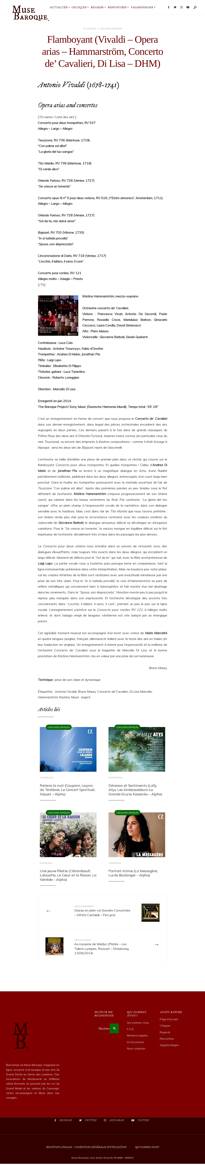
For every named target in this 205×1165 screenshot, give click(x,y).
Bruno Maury (87, 691)
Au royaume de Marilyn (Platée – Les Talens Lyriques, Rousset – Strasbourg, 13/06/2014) (102, 948)
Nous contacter (136, 1049)
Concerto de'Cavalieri (112, 691)
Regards (97, 7)
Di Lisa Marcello (141, 691)
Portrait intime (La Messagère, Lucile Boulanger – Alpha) (133, 873)
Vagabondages (142, 7)
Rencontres (117, 7)
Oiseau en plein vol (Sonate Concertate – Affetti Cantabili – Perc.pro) (98, 913)
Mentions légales (137, 1036)
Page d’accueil (169, 1020)
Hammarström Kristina (54, 697)
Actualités (58, 7)
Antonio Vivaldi (65, 691)
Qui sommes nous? (147, 1148)
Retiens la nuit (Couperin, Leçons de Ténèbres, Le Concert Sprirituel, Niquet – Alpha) (67, 789)
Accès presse (135, 1043)
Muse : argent (80, 697)
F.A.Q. (130, 1030)
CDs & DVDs (105, 28)
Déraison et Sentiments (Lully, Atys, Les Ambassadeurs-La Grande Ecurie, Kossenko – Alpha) (135, 789)
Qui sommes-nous (138, 1023)
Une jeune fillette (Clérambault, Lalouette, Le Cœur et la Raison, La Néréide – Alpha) (68, 875)
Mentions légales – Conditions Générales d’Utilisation (86, 1148)
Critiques (79, 7)
